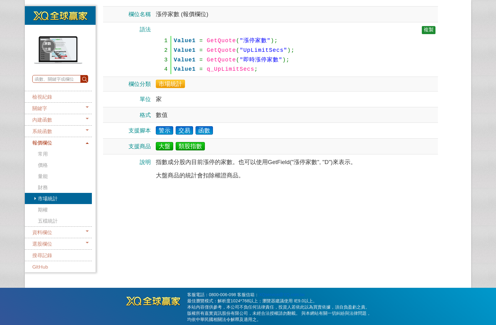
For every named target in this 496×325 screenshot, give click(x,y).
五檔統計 (48, 221)
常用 (43, 154)
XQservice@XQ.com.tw (281, 294)
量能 (43, 176)
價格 (43, 165)
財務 (43, 187)
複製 (429, 29)
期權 (43, 209)
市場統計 (48, 198)
